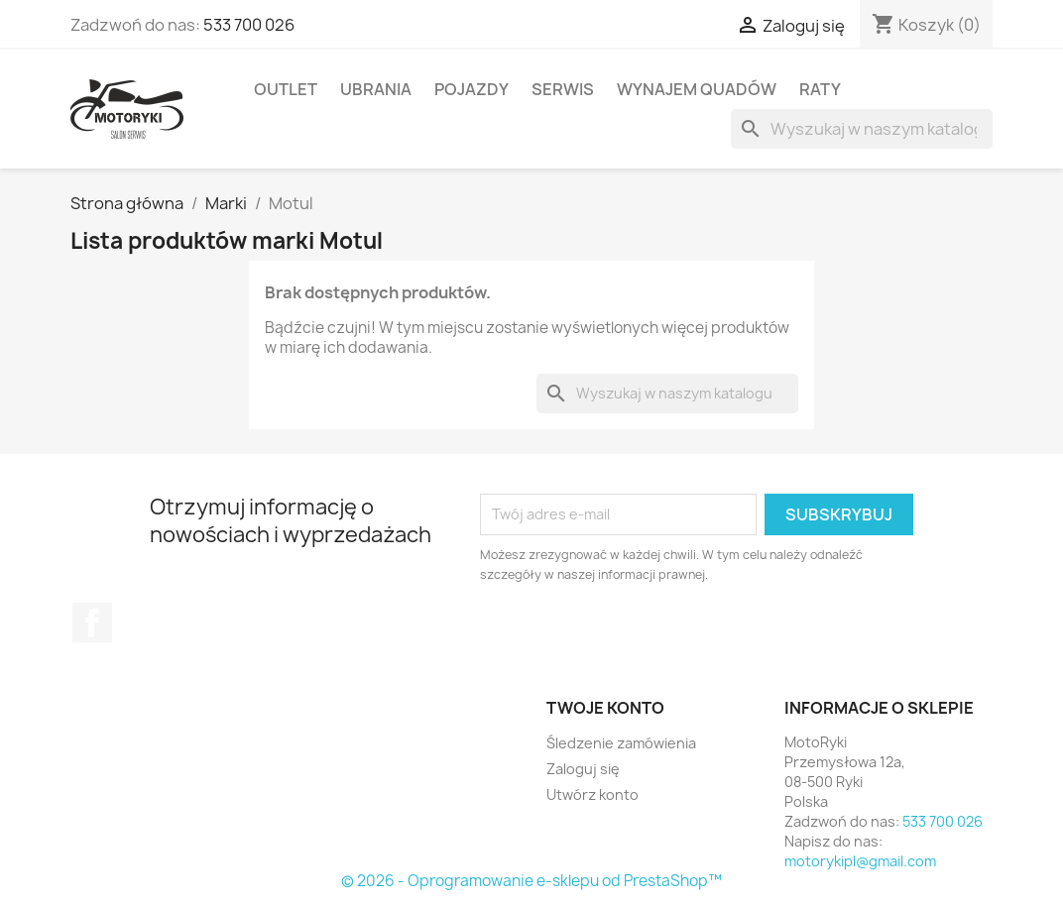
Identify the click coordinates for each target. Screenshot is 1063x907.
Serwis (563, 89)
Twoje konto (605, 708)
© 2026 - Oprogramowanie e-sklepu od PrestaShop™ (531, 880)
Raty (820, 89)
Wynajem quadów (696, 89)
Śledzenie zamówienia (621, 743)
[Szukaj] (862, 129)
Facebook (92, 622)
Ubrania (376, 89)
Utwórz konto (592, 794)
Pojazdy (471, 89)
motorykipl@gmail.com (860, 860)
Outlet (285, 89)
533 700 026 (249, 25)
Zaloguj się (583, 768)
